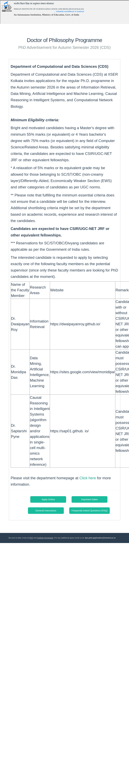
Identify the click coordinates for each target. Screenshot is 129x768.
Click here (87, 478)
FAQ (31, 538)
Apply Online (48, 499)
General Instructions (45, 510)
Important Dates (89, 499)
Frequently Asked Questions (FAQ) (90, 510)
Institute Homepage (45, 538)
